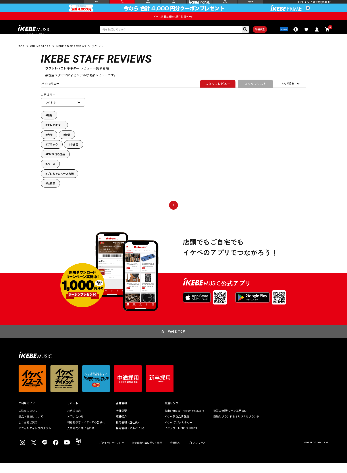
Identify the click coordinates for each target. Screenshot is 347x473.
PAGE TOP (176, 341)
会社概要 (121, 420)
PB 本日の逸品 (56, 164)
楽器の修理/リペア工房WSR (230, 420)
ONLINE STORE (40, 55)
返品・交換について (31, 426)
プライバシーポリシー (111, 452)
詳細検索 (249, 37)
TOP (22, 55)
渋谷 (67, 144)
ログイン (304, 5)
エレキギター (55, 134)
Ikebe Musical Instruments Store (184, 420)
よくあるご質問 (28, 431)
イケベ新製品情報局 (177, 426)
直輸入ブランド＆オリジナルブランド (236, 426)
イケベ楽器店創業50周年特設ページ (173, 23)
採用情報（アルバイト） (131, 437)
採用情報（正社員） (128, 431)
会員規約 (175, 452)
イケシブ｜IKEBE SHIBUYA (181, 437)
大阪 (49, 144)
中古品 (74, 154)
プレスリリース (197, 452)
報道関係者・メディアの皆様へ (86, 431)
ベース (51, 173)
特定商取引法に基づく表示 (147, 452)
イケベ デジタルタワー (179, 431)
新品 (49, 125)
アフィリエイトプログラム (35, 437)
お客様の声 (74, 420)
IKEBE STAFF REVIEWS (71, 55)
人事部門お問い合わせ (80, 437)
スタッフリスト (255, 93)
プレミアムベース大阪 (60, 183)
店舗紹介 (121, 426)
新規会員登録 (322, 5)
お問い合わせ (75, 426)
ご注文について (28, 420)
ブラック (52, 154)
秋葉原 (51, 193)
